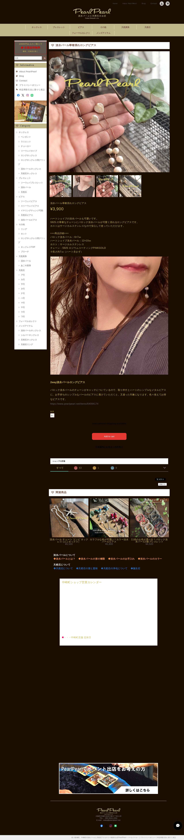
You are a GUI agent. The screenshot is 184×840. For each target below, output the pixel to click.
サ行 (23, 284)
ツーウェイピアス (29, 201)
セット (24, 233)
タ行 (23, 288)
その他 (103, 27)
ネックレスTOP (28, 247)
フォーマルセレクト (81, 33)
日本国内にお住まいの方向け (109, 447)
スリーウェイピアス (30, 206)
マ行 (23, 302)
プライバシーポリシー (30, 85)
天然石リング (27, 344)
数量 (52, 411)
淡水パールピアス (29, 220)
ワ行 (23, 316)
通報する (162, 484)
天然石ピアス (27, 215)
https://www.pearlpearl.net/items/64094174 (74, 404)
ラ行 (23, 312)
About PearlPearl (129, 3)
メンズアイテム (103, 33)
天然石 (147, 27)
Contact (154, 3)
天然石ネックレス (29, 173)
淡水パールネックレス (31, 169)
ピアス (81, 27)
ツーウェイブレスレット (32, 182)
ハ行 (23, 298)
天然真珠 (125, 27)
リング (24, 229)
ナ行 (23, 293)
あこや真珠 (26, 265)
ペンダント (26, 137)
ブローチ (25, 251)
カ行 (23, 279)
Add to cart (109, 436)
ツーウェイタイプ (29, 151)
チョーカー (26, 146)
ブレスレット (59, 27)
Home (115, 3)
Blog (143, 3)
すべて (60, 468)
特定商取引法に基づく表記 (32, 89)
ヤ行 (23, 307)
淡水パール (26, 187)
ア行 (23, 275)
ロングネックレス (29, 155)
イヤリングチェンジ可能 (32, 210)
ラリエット (26, 141)
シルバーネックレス (30, 335)
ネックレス (37, 27)
